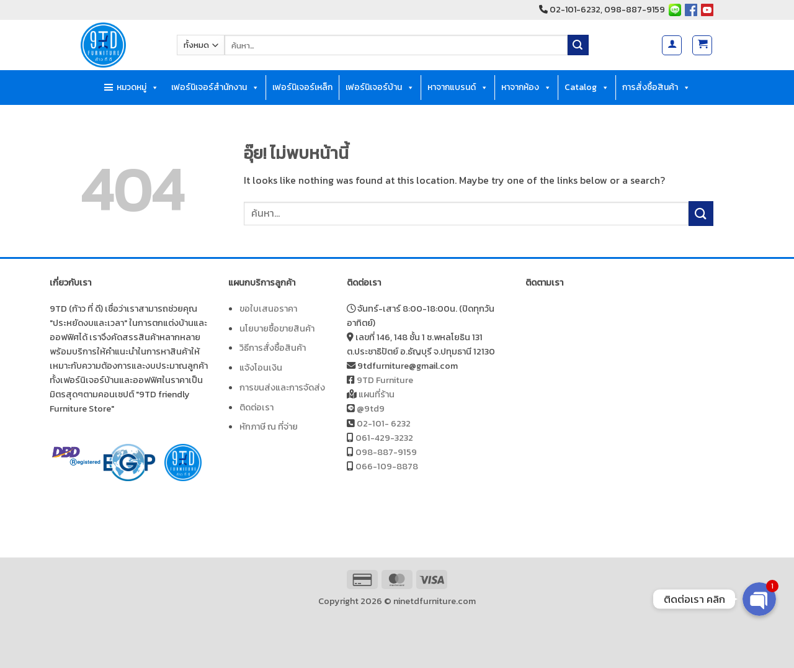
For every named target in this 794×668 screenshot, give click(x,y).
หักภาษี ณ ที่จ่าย (268, 426)
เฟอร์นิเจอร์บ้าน (380, 87)
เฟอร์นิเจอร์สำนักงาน (215, 87)
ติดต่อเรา (256, 407)
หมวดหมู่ (138, 87)
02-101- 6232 (384, 423)
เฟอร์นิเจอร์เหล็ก (302, 87)
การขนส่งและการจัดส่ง (282, 387)
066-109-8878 (386, 466)
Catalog (586, 87)
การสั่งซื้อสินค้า (656, 87)
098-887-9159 (386, 452)
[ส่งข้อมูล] (578, 45)
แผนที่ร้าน (377, 394)
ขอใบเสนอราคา (268, 308)
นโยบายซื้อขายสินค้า (276, 328)
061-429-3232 (384, 438)
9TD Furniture (385, 380)
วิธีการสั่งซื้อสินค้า (272, 347)
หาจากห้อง (526, 87)
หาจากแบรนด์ (457, 87)
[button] (672, 45)
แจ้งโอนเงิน (260, 367)
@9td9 (371, 408)
